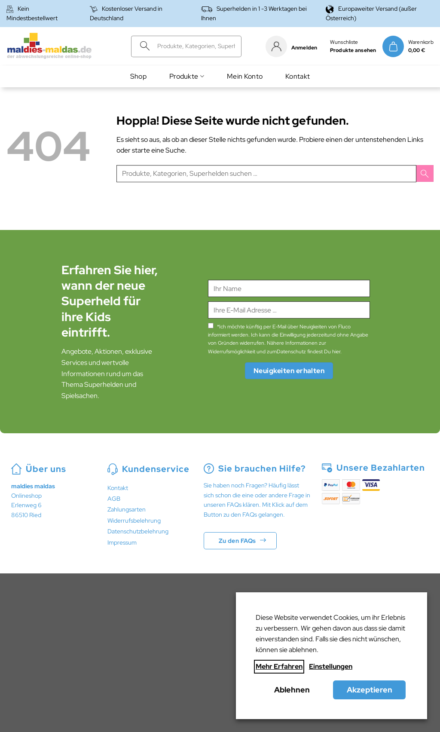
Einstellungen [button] (330, 666)
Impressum (122, 542)
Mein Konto (245, 76)
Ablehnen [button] (292, 690)
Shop (138, 76)
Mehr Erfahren (279, 666)
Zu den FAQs (237, 541)
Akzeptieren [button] (369, 690)
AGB (113, 498)
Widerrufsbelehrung (134, 520)
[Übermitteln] (142, 46)
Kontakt (297, 76)
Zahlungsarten (126, 509)
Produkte (186, 76)
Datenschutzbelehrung (137, 531)
